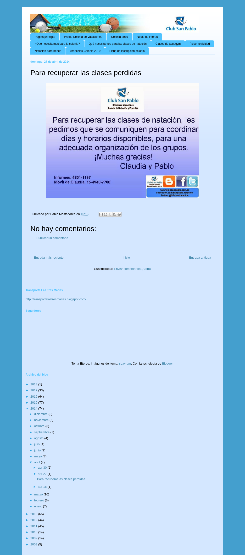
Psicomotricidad (199, 43)
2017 (34, 390)
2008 (34, 544)
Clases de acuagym (168, 43)
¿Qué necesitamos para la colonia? (57, 43)
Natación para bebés (48, 51)
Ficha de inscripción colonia (127, 51)
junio (38, 450)
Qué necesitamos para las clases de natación (118, 43)
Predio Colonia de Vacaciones (83, 37)
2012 (34, 520)
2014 (34, 408)
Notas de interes (147, 37)
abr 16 (42, 486)
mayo (38, 456)
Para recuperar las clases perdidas (61, 479)
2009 (34, 538)
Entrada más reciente (49, 257)
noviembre (42, 420)
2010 (34, 532)
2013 (34, 514)
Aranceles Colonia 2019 (85, 51)
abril (37, 462)
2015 (34, 402)
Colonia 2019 (119, 37)
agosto (39, 438)
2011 (34, 526)
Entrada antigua (200, 257)
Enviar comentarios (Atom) (132, 269)
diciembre (41, 414)
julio (37, 444)
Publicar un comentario (52, 238)
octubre (39, 426)
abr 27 (42, 474)
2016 (34, 396)
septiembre (42, 432)
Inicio (126, 257)
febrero (39, 500)
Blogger (167, 363)
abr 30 (42, 467)
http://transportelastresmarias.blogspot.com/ (56, 299)
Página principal (45, 37)
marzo (39, 494)
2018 (34, 384)
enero (38, 506)
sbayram (125, 363)
